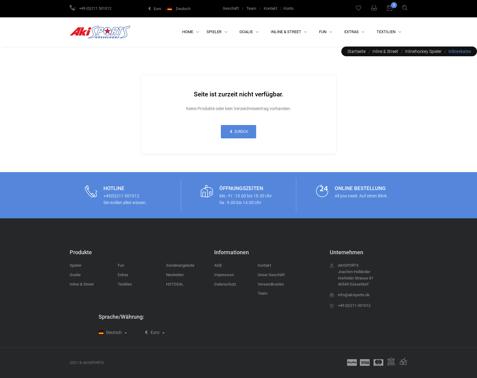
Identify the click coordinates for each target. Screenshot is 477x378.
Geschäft (231, 8)
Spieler (217, 31)
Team (251, 8)
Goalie (249, 31)
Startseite (356, 51)
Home (190, 31)
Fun (325, 31)
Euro (154, 8)
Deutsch (179, 8)
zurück (238, 132)
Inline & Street (289, 31)
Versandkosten (271, 284)
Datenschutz (225, 284)
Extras (354, 31)
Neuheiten (175, 274)
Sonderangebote (180, 265)
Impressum (224, 274)
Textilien (389, 31)
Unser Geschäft (271, 274)
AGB (218, 265)
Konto (289, 8)
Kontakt (270, 8)
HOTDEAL (174, 284)
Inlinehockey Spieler (423, 51)
